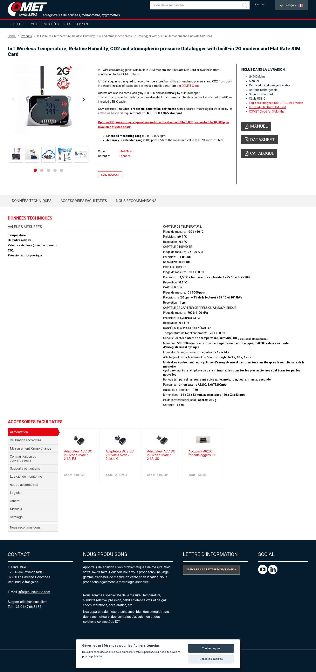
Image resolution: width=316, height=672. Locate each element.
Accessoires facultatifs (84, 201)
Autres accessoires (24, 485)
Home (12, 36)
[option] (48, 100)
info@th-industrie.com (34, 592)
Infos (67, 24)
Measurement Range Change (30, 448)
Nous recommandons (136, 201)
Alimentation (19, 432)
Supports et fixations (25, 468)
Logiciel (15, 493)
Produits (16, 24)
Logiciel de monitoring (26, 476)
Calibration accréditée (25, 440)
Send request (110, 174)
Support (81, 24)
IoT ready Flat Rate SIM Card (267, 107)
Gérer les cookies (211, 658)
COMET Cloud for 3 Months (266, 111)
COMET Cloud (190, 85)
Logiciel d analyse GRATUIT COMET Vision (276, 103)
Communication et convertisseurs (23, 458)
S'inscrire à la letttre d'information (211, 569)
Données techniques (31, 201)
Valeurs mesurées (45, 24)
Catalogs (16, 517)
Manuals (16, 509)
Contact (260, 4)
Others (15, 501)
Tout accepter (211, 648)
